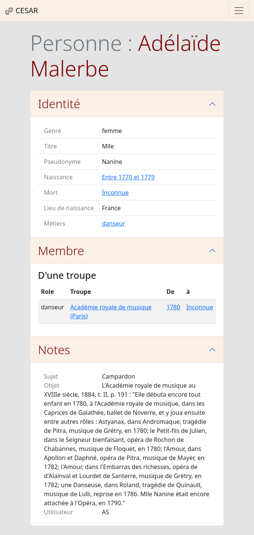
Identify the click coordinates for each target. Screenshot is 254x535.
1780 (173, 307)
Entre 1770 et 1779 (128, 177)
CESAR (21, 10)
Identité (59, 103)
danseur (113, 223)
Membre (61, 250)
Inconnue (115, 192)
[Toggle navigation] (238, 10)
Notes (54, 349)
